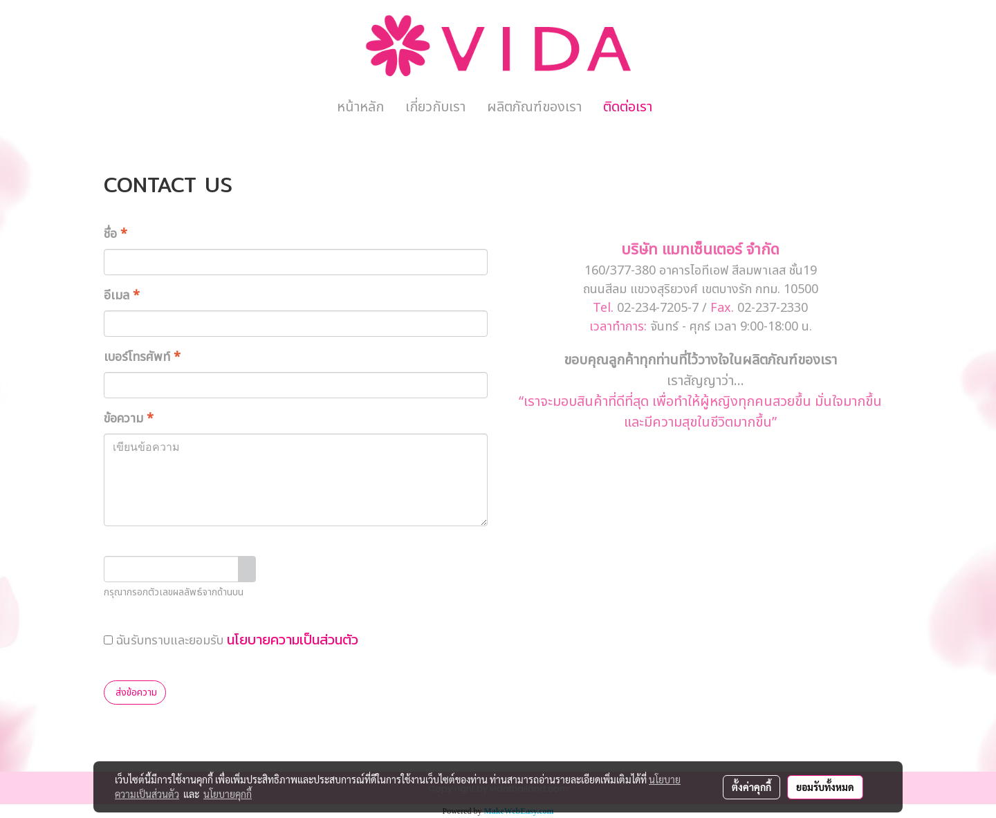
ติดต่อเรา (627, 107)
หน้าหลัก (360, 107)
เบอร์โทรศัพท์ (142, 357)
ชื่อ (115, 234)
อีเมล (122, 295)
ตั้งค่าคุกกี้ (751, 787)
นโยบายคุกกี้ (227, 794)
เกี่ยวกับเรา (435, 107)
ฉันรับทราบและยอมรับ (231, 639)
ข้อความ (129, 418)
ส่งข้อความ (135, 692)
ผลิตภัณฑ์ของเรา (534, 107)
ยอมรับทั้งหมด (825, 787)
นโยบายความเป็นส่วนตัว (292, 639)
